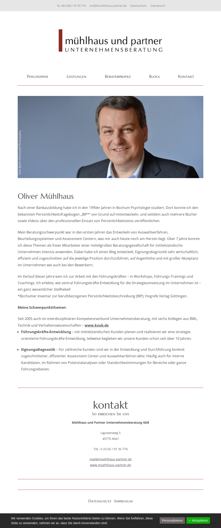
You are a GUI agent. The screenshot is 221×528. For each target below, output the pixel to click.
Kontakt (186, 76)
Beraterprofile (118, 76)
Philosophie (37, 76)
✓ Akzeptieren (198, 520)
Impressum (157, 6)
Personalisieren (172, 520)
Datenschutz (138, 6)
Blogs (154, 76)
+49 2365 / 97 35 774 (71, 6)
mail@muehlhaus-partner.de (108, 6)
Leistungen (77, 76)
